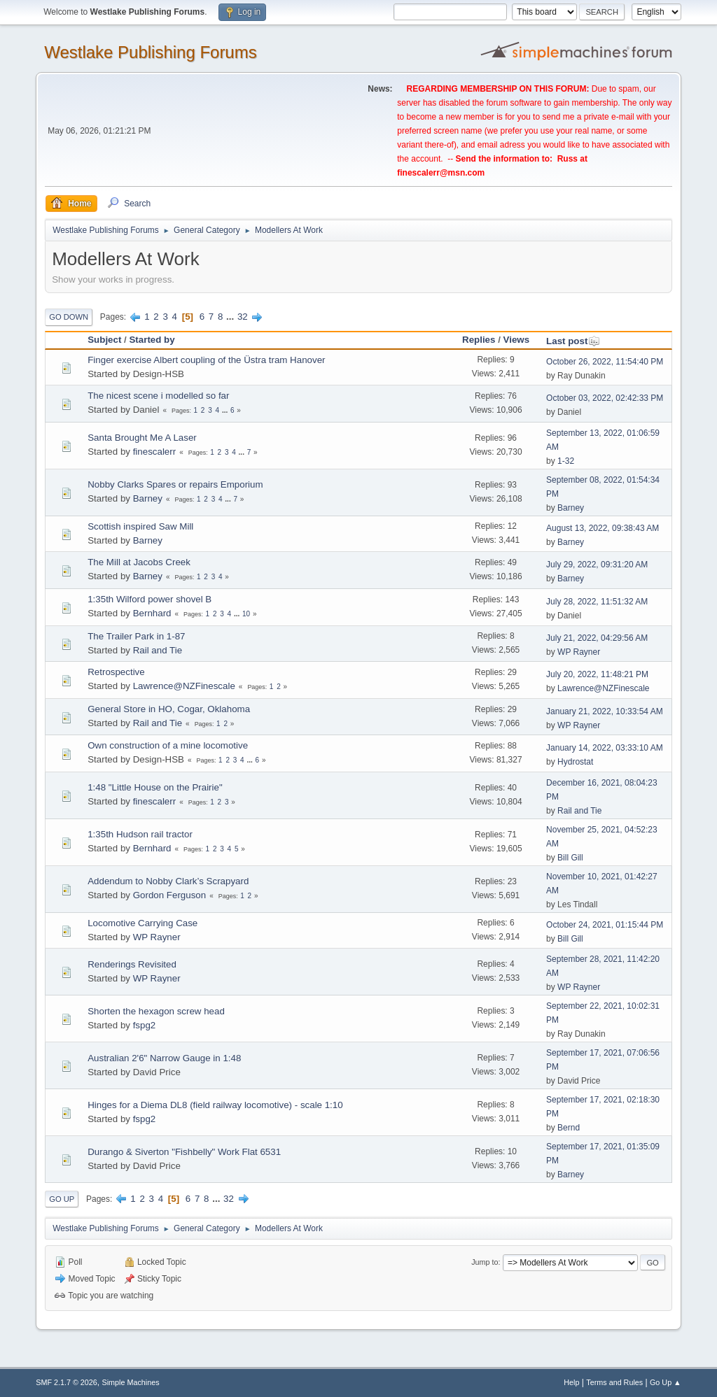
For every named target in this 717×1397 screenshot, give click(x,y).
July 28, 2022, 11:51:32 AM (597, 602)
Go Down (68, 317)
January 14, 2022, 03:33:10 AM (604, 748)
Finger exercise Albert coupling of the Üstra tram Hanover (206, 360)
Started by (151, 339)
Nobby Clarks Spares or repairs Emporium (175, 484)
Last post (573, 341)
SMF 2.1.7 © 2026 (66, 1382)
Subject (104, 339)
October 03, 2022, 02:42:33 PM (604, 398)
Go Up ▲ (665, 1382)
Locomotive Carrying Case (142, 923)
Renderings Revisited (132, 964)
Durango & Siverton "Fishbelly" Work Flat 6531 (184, 1152)
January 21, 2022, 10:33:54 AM (604, 711)
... (231, 316)
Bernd (568, 1128)
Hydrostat (575, 762)
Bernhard (152, 613)
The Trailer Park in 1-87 (136, 636)
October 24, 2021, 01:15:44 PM (604, 925)
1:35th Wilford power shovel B (149, 599)
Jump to (484, 1262)
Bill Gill (570, 858)
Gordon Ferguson (169, 895)
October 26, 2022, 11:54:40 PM (604, 362)
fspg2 (144, 1025)
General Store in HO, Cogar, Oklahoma (169, 709)
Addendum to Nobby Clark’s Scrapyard (168, 881)
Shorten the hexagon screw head (156, 1011)
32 (242, 316)
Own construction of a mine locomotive (168, 745)
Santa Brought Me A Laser (142, 437)
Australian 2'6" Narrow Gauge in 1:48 (164, 1058)
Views (516, 339)
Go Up (61, 1199)
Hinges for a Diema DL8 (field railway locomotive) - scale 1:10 (215, 1105)
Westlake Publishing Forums (150, 52)
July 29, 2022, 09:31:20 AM (597, 564)
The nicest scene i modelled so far (158, 395)
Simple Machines (131, 1382)
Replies (478, 339)
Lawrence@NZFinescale (184, 686)
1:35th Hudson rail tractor (140, 834)
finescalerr (154, 451)
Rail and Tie (157, 650)
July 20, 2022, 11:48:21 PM (597, 674)
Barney (147, 498)
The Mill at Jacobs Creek (139, 562)
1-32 (565, 461)
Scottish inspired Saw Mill (140, 526)
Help (571, 1382)
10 (246, 614)
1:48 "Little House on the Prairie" (155, 787)
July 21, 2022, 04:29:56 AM (597, 638)
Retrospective (116, 672)
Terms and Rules (614, 1382)
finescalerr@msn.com (441, 173)
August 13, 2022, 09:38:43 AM (602, 528)
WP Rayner (578, 652)
